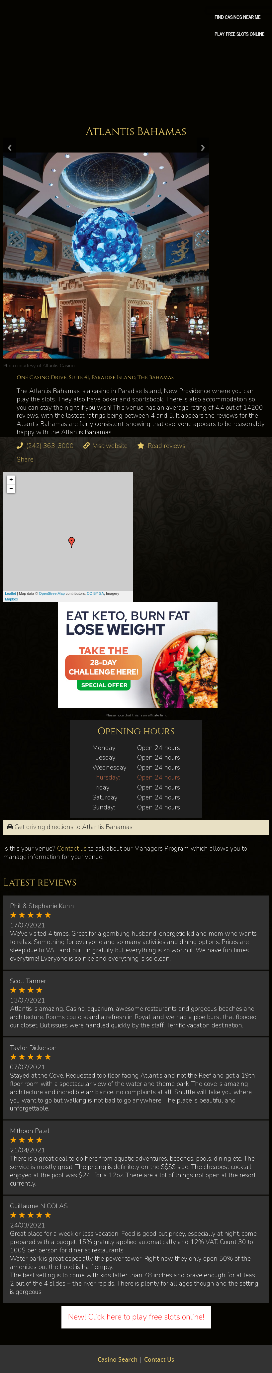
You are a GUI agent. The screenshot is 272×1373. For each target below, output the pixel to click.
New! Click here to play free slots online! (136, 1317)
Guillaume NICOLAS (39, 1206)
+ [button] (11, 480)
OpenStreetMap (52, 593)
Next (203, 148)
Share (25, 459)
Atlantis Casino (59, 365)
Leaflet (10, 593)
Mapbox (11, 599)
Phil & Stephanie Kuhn (42, 906)
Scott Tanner (28, 981)
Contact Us (159, 1360)
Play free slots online (239, 34)
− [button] (11, 489)
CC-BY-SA (95, 593)
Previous (9, 148)
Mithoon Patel (29, 1131)
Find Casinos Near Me (237, 17)
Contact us (72, 848)
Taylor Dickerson (33, 1048)
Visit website (110, 446)
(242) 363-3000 (50, 446)
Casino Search (117, 1360)
